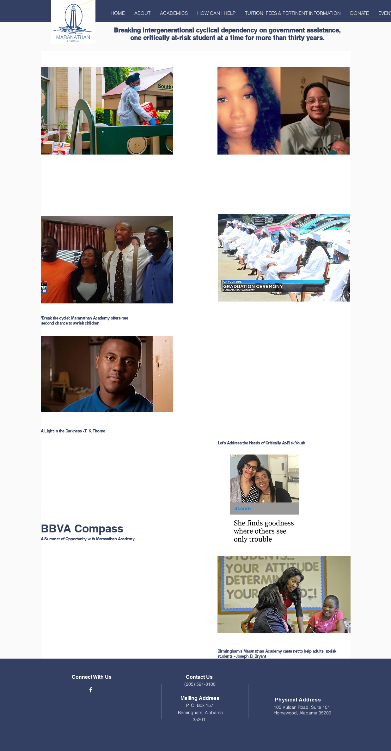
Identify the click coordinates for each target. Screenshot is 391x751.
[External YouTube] (108, 480)
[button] (142, 13)
